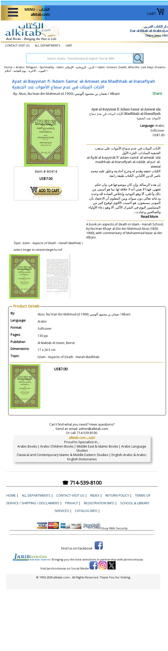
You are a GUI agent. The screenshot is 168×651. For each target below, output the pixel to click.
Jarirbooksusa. (133, 559)
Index (94, 495)
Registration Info (99, 503)
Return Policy (117, 495)
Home (8, 67)
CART (156, 13)
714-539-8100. (87, 433)
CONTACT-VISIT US (17, 45)
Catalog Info (86, 510)
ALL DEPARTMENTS (47, 45)
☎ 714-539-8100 (82, 482)
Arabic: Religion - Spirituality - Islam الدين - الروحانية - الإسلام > (57, 67)
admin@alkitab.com (93, 429)
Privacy (71, 503)
